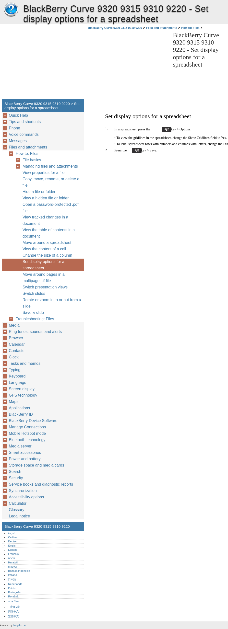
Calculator (17, 503)
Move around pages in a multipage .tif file (44, 277)
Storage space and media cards (36, 465)
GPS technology (23, 395)
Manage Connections (27, 427)
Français (13, 553)
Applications (19, 408)
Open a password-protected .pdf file (51, 207)
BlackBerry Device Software (33, 421)
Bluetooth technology (27, 440)
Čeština (12, 537)
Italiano (12, 574)
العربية (11, 532)
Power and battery (25, 459)
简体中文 (13, 611)
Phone (14, 128)
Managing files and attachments (50, 166)
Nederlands (15, 584)
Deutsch (13, 541)
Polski (11, 588)
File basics (32, 160)
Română (13, 596)
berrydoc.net (19, 625)
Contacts (16, 351)
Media (14, 325)
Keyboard (17, 376)
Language (17, 382)
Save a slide (33, 312)
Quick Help (18, 115)
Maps (13, 402)
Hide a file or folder (39, 192)
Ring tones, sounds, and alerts (35, 332)
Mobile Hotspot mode (27, 433)
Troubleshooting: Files (35, 319)
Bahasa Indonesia (19, 570)
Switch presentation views (45, 287)
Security (16, 478)
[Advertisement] (128, 66)
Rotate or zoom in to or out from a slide (52, 303)
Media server (20, 446)
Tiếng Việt (14, 606)
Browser (16, 338)
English (12, 545)
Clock (14, 357)
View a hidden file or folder (46, 198)
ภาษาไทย (13, 601)
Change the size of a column (47, 255)
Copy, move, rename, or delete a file (51, 182)
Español (13, 549)
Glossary (16, 510)
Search (15, 471)
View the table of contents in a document (49, 233)
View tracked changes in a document (45, 220)
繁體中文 (13, 616)
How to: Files (190, 28)
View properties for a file (43, 173)
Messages (18, 141)
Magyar (12, 566)
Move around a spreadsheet (47, 242)
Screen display (22, 389)
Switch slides (34, 293)
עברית (11, 558)
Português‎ (14, 592)
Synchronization (23, 491)
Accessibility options (26, 497)
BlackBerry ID (21, 414)
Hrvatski (13, 562)
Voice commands (24, 134)
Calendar (17, 344)
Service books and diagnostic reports (41, 484)
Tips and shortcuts (25, 122)
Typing (14, 370)
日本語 (12, 579)
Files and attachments (161, 28)
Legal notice (19, 516)
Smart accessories (25, 452)
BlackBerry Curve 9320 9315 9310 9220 (11, 9)
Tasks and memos (24, 363)
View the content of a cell (44, 249)
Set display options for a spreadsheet (43, 265)
